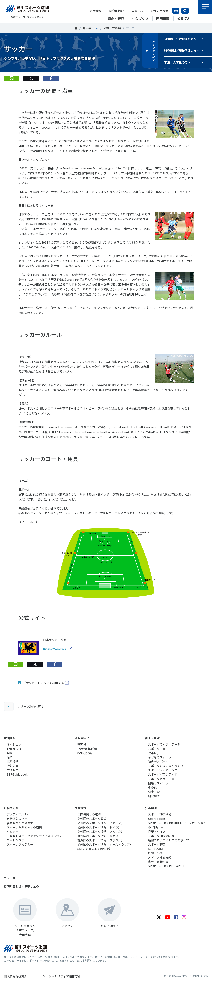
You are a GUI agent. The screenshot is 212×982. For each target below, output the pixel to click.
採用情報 (13, 761)
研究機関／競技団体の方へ (181, 50)
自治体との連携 (17, 818)
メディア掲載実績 (159, 857)
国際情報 (80, 808)
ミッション (14, 744)
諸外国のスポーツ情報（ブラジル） (100, 840)
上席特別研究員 (87, 749)
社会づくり (11, 808)
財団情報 (95, 11)
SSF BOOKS (156, 849)
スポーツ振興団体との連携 (24, 827)
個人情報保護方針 (15, 976)
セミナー (13, 831)
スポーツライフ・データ (164, 744)
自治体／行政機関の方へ (180, 39)
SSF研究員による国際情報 (94, 849)
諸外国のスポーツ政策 (92, 818)
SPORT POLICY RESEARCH (166, 866)
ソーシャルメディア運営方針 (62, 976)
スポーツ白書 (157, 749)
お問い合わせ (159, 11)
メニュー (205, 7)
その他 (152, 787)
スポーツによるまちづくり (165, 766)
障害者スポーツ (158, 761)
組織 (10, 753)
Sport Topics (157, 818)
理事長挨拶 (14, 749)
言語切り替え (175, 11)
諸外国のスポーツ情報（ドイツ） (99, 827)
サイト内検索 (185, 11)
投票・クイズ (157, 831)
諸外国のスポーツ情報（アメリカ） (100, 831)
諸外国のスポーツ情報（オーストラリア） (105, 844)
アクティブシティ (18, 814)
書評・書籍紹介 (158, 862)
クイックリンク (153, 50)
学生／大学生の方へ (177, 62)
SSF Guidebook (17, 774)
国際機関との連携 (89, 814)
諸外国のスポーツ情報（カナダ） (99, 836)
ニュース (137, 11)
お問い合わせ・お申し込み (21, 886)
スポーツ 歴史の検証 (161, 836)
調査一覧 (154, 792)
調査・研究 (152, 738)
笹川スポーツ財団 (76, 28)
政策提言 (154, 753)
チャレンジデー (17, 840)
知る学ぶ (88, 28)
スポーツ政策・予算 (161, 779)
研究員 (81, 744)
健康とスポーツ (158, 783)
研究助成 (154, 796)
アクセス (12, 770)
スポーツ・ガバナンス (162, 770)
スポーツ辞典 (112, 28)
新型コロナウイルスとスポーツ (168, 840)
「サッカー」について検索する (43, 683)
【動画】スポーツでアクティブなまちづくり (36, 836)
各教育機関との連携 (20, 823)
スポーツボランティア (162, 774)
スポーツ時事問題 (159, 814)
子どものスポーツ (159, 757)
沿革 (10, 757)
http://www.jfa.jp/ (55, 648)
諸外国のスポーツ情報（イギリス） (100, 823)
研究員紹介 (116, 11)
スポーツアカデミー (20, 844)
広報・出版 (155, 853)
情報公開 (13, 766)
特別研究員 (84, 753)
